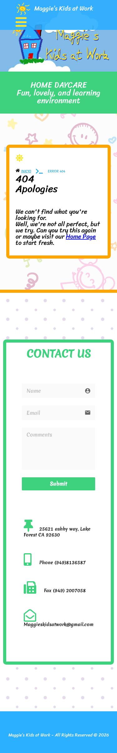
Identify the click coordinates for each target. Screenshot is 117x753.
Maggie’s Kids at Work (63, 8)
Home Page (81, 236)
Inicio (26, 171)
